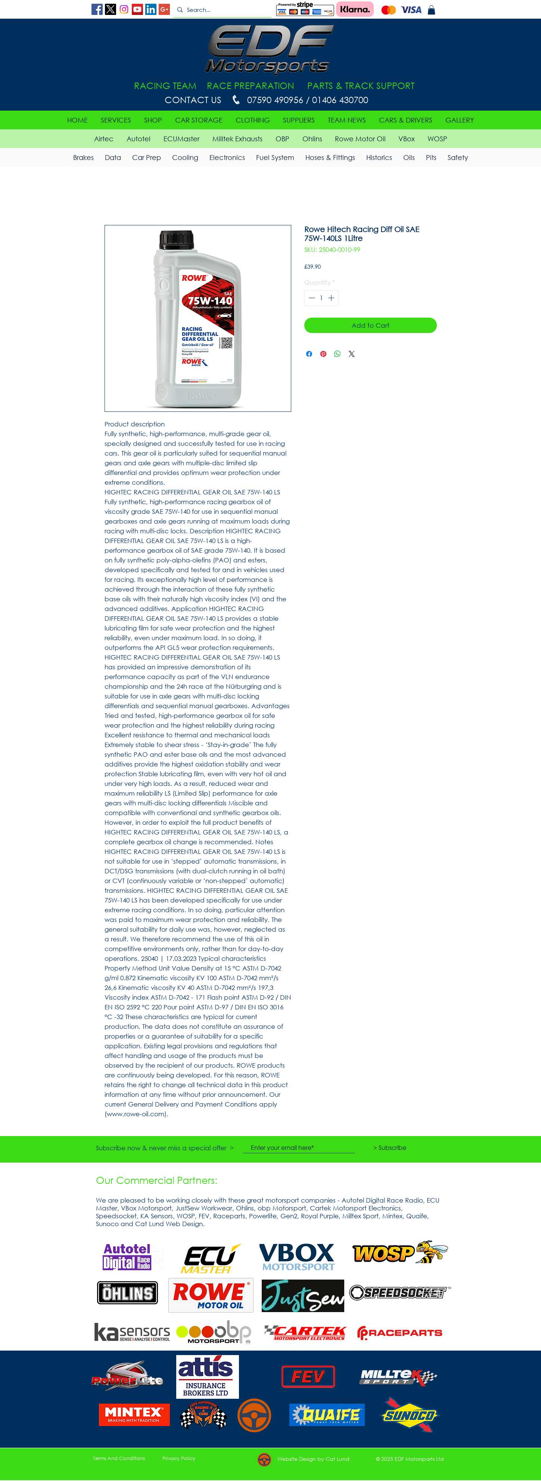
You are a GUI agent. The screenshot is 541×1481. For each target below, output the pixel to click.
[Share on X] (351, 353)
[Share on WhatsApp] (337, 353)
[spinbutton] (321, 297)
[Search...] (221, 9)
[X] (110, 9)
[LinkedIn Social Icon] (150, 9)
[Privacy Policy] (179, 1458)
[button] (431, 10)
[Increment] (332, 297)
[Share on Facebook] (309, 353)
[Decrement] (311, 297)
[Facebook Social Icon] (97, 9)
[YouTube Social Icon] (137, 9)
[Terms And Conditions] (119, 1458)
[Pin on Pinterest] (323, 353)
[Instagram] (124, 9)
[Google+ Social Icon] (164, 9)
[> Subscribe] (389, 1147)
